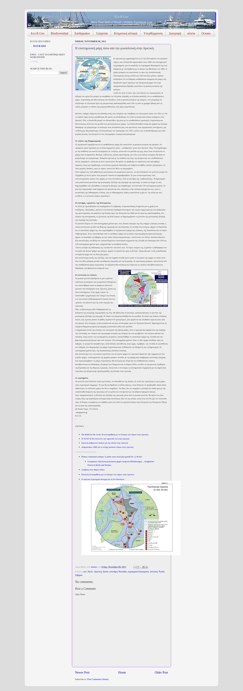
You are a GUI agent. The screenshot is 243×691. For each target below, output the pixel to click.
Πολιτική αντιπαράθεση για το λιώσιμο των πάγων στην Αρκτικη (107, 474)
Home (122, 672)
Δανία (105, 571)
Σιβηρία (78, 575)
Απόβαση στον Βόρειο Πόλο (93, 470)
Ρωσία (161, 571)
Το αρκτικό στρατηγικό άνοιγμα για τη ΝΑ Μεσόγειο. (103, 479)
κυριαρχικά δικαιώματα (138, 571)
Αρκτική (98, 571)
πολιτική (154, 571)
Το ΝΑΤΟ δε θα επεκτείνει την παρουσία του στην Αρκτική (105, 439)
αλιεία (191, 33)
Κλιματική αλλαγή (125, 33)
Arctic (90, 571)
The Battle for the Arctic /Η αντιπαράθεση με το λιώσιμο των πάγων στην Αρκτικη (114, 434)
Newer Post (82, 672)
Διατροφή (175, 33)
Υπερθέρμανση (153, 33)
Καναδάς (123, 571)
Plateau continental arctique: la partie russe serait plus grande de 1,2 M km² (111, 457)
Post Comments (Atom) (97, 679)
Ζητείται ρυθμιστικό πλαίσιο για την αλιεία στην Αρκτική (104, 443)
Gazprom (102, 33)
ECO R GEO (39, 46)
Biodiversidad (59, 33)
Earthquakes (82, 33)
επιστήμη (113, 571)
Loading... (34, 61)
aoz (84, 571)
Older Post (161, 672)
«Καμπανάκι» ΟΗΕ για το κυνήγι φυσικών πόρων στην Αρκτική (107, 447)
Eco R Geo (121, 16)
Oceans (206, 33)
